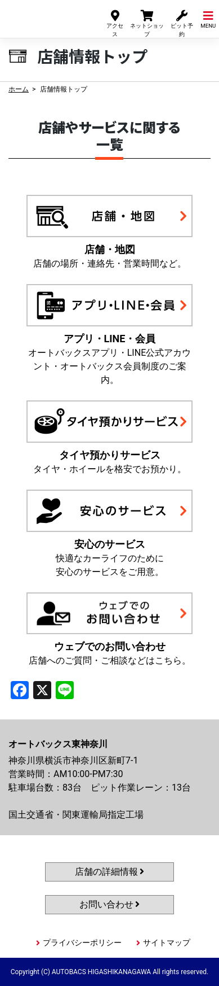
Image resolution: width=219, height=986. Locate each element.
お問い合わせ (109, 904)
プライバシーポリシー (82, 942)
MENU (208, 19)
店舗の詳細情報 (110, 871)
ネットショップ (147, 23)
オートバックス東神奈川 (46, 16)
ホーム (18, 89)
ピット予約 (182, 23)
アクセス (114, 23)
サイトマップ (166, 942)
